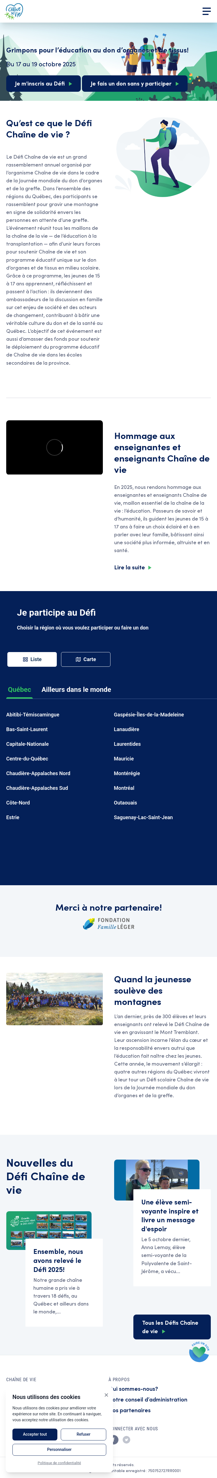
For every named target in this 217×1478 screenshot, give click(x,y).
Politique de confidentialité (59, 1463)
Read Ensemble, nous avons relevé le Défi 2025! (64, 1283)
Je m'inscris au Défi (40, 83)
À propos (118, 1379)
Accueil (13, 11)
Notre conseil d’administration (147, 1399)
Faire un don (199, 1351)
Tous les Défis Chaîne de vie (170, 1327)
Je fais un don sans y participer (131, 83)
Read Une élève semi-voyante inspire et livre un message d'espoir (172, 1237)
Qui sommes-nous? (133, 1388)
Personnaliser (59, 1449)
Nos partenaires (129, 1410)
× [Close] (106, 1395)
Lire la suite (129, 567)
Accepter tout (35, 1434)
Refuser (83, 1434)
